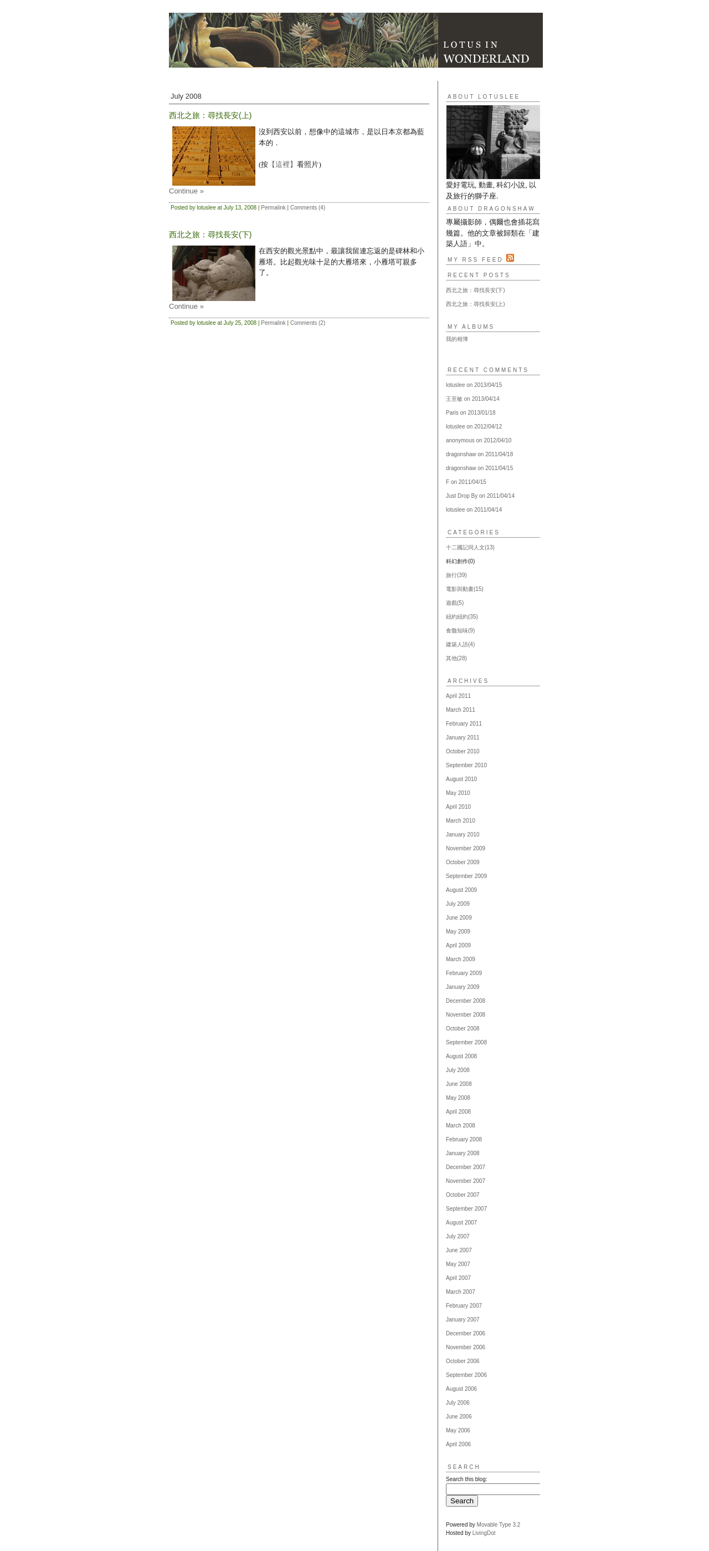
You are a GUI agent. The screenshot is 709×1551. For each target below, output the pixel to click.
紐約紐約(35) (462, 617)
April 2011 (458, 696)
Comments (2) (307, 323)
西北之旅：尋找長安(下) (475, 290)
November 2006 (465, 1347)
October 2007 (463, 1195)
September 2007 (466, 1209)
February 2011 (464, 724)
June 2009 (459, 918)
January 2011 (463, 737)
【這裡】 (282, 164)
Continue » (186, 191)
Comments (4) (307, 208)
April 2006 (458, 1444)
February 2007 (464, 1306)
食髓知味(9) (460, 630)
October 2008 (463, 1029)
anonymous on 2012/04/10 (478, 440)
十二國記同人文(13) (470, 547)
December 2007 (465, 1167)
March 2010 (460, 821)
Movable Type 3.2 (499, 1525)
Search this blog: (466, 1479)
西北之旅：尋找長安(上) (475, 304)
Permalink (273, 208)
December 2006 (465, 1333)
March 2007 (460, 1292)
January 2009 (463, 987)
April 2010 (458, 807)
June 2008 (459, 1084)
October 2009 (463, 862)
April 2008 (458, 1112)
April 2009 (458, 945)
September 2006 (466, 1375)
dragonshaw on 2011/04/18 (479, 454)
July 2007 (458, 1236)
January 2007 (463, 1320)
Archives (468, 681)
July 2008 (458, 1070)
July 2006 (458, 1403)
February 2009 (464, 973)
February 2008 (464, 1139)
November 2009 (465, 848)
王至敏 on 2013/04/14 (473, 399)
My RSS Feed (481, 260)
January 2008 (463, 1153)
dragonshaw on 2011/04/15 (479, 468)
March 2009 (460, 959)
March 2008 (460, 1126)
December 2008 (465, 1001)
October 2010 (463, 751)
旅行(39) (456, 575)
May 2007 (458, 1264)
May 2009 (458, 931)
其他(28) (456, 658)
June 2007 (459, 1250)
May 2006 (458, 1430)
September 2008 (466, 1042)
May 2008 (458, 1098)
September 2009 (466, 876)
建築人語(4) (460, 644)
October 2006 (463, 1361)
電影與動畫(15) (465, 589)
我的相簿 (457, 339)
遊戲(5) (455, 603)
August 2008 (461, 1056)
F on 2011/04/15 (466, 482)
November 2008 (465, 1015)
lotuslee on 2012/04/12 (474, 427)
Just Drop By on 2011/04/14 (480, 496)
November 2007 (465, 1181)
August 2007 (461, 1223)
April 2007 (458, 1278)
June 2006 (459, 1417)
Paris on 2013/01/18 (471, 413)
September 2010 (466, 765)
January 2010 (463, 834)
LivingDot (484, 1533)
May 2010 (458, 793)
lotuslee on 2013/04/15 (474, 385)
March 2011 (460, 710)
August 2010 (461, 779)
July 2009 (458, 904)
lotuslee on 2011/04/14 (474, 510)
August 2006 (461, 1389)
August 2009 (461, 890)
